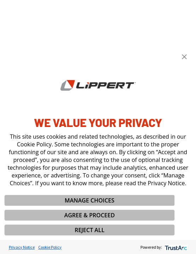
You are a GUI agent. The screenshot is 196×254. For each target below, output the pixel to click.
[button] (184, 57)
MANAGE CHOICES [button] (90, 200)
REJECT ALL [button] (89, 230)
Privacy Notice (22, 247)
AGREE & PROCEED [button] (89, 215)
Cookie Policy (50, 247)
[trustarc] (175, 247)
